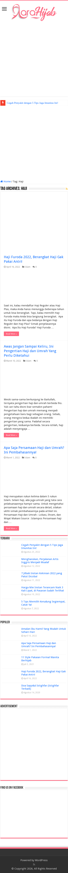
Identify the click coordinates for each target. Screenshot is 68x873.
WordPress (41, 860)
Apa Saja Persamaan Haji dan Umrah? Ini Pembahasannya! (38, 645)
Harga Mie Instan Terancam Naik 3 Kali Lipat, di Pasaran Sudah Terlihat (42, 589)
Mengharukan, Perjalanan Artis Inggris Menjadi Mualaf (39, 561)
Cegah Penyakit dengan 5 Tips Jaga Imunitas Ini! (32, 102)
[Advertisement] (34, 59)
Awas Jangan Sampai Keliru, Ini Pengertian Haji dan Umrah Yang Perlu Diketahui (30, 351)
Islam (27, 266)
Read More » (11, 334)
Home (5, 181)
